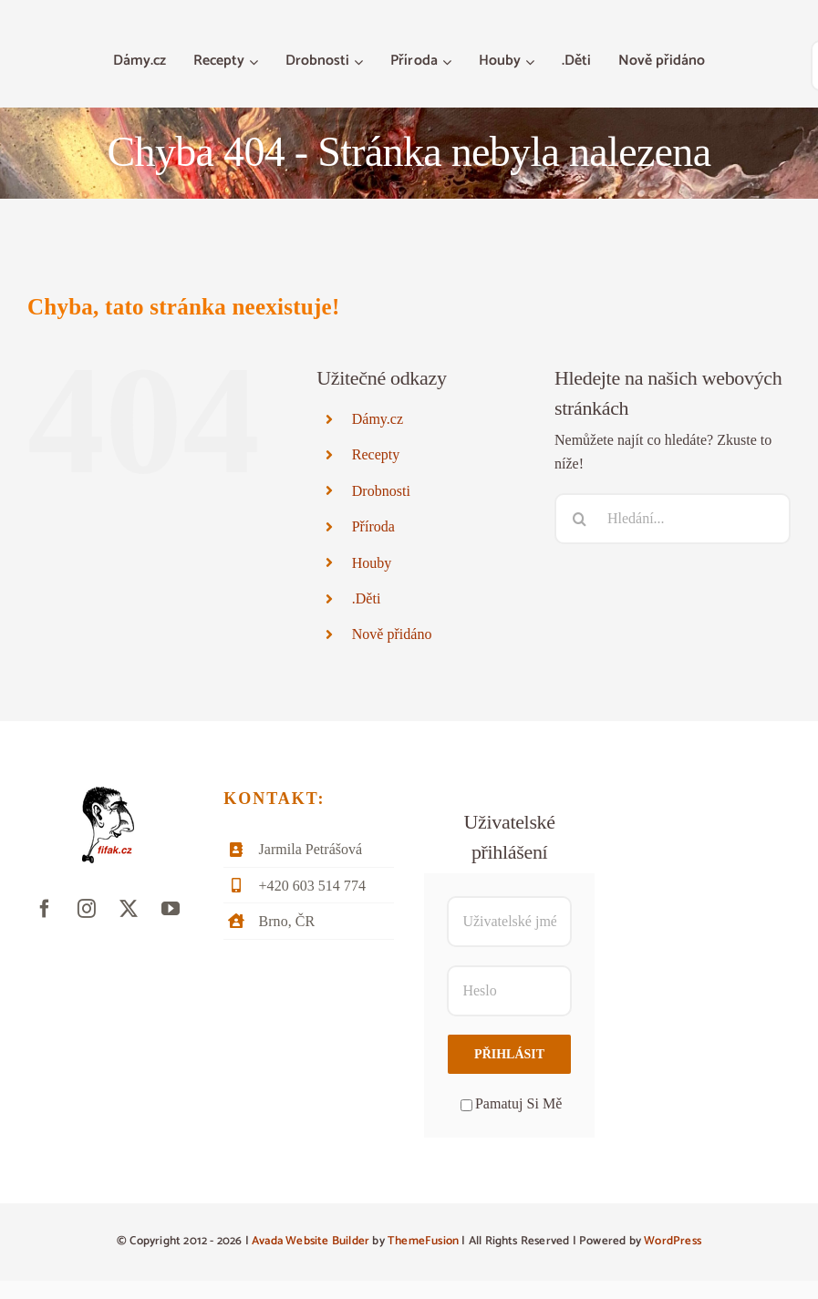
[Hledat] (580, 518)
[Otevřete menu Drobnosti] (361, 62)
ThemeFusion (423, 1241)
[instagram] (86, 908)
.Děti (366, 598)
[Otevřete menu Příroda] (449, 62)
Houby (372, 563)
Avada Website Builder (310, 1241)
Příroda (373, 526)
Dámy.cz (377, 419)
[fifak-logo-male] (108, 793)
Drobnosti (381, 491)
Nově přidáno (392, 634)
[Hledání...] (672, 518)
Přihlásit (509, 1054)
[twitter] (128, 908)
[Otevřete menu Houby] (532, 62)
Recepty (376, 454)
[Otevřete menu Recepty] (256, 62)
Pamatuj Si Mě (511, 1103)
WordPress (672, 1241)
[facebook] (44, 908)
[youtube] (170, 908)
